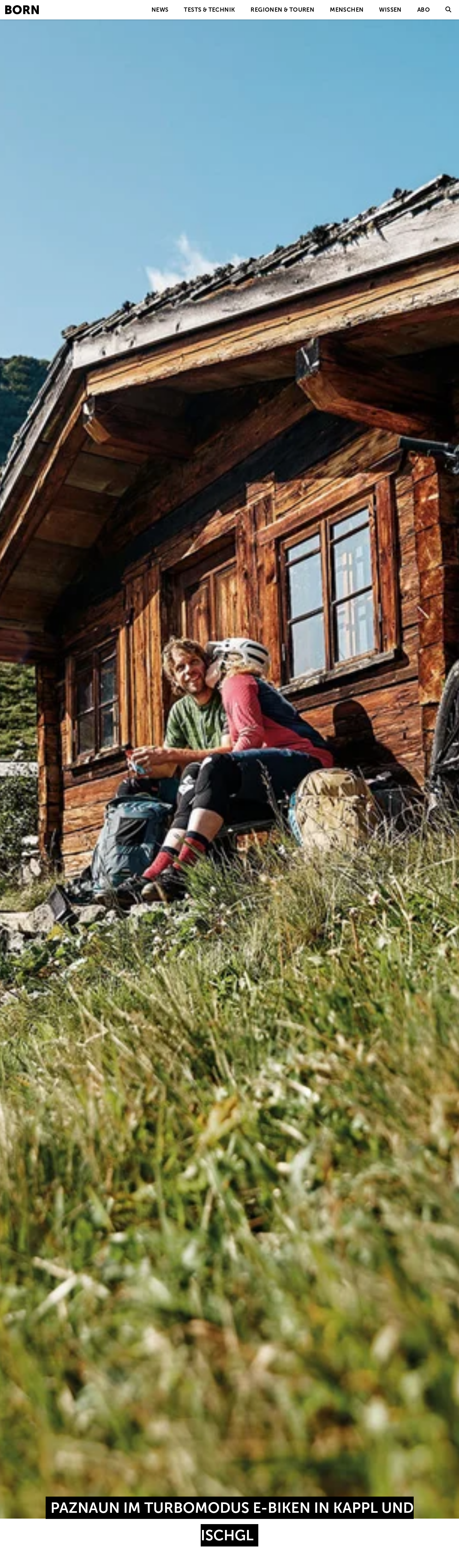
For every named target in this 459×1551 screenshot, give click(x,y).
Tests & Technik (209, 10)
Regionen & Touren (282, 10)
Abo (423, 10)
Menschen (347, 10)
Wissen (390, 10)
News (160, 10)
